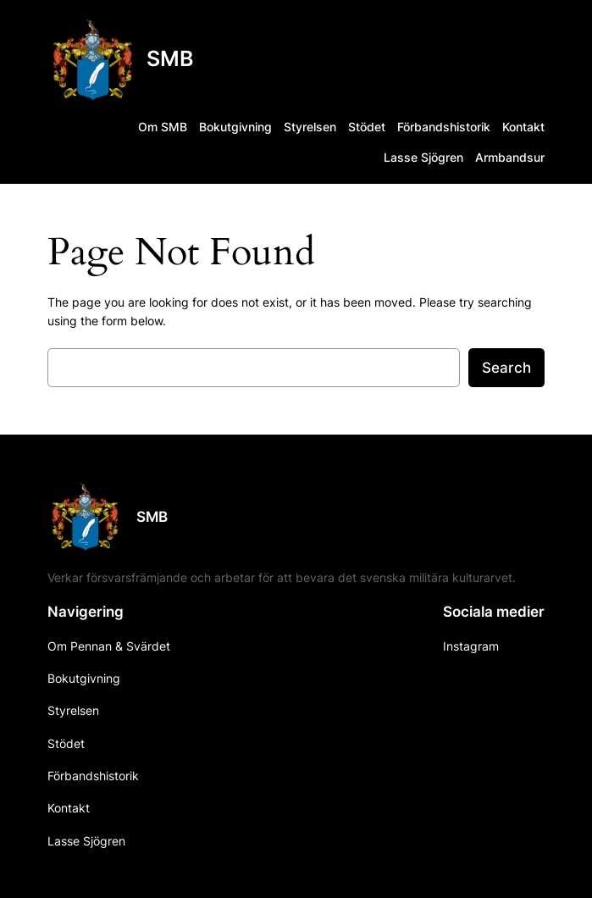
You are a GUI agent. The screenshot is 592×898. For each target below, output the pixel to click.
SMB (170, 58)
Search (506, 367)
